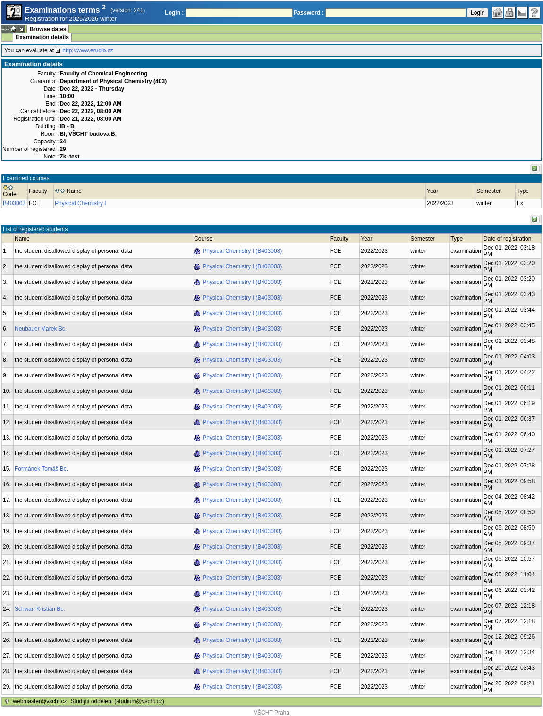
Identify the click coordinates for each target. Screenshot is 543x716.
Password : (309, 12)
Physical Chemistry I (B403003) (242, 251)
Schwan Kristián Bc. (40, 609)
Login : (174, 12)
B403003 (14, 203)
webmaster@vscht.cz (40, 701)
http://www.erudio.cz (87, 50)
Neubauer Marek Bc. (41, 328)
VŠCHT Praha (271, 712)
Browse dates (47, 29)
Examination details (42, 37)
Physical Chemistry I (80, 203)
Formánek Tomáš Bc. (41, 469)
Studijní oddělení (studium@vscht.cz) (117, 701)
